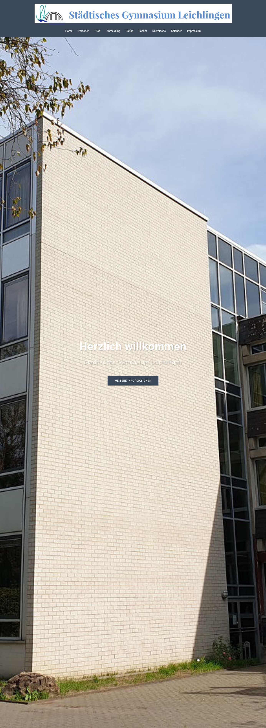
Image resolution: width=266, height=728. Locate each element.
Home (69, 30)
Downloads (159, 30)
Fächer (143, 30)
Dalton (129, 30)
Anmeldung (113, 30)
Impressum (194, 30)
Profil (98, 30)
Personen (83, 30)
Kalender (176, 30)
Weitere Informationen (132, 380)
